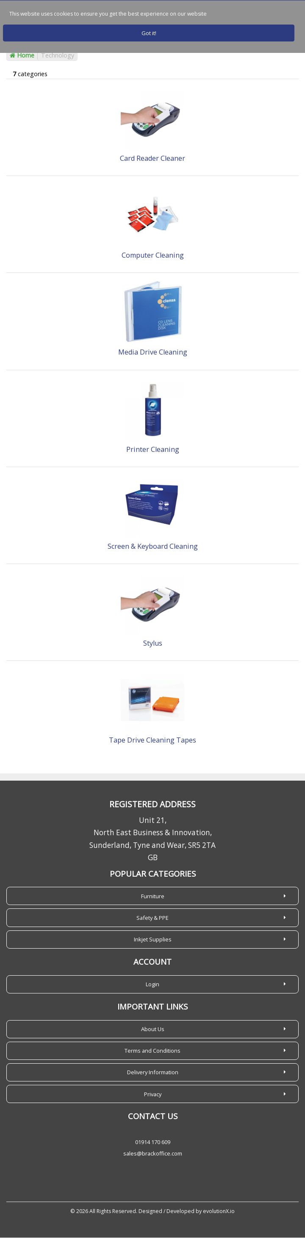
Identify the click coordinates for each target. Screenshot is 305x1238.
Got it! (148, 33)
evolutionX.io (219, 1211)
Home (22, 56)
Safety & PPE (152, 918)
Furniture (152, 896)
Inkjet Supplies (153, 940)
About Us (152, 1029)
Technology (57, 56)
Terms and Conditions (152, 1051)
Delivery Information (152, 1072)
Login (152, 984)
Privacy (152, 1094)
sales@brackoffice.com (152, 1154)
